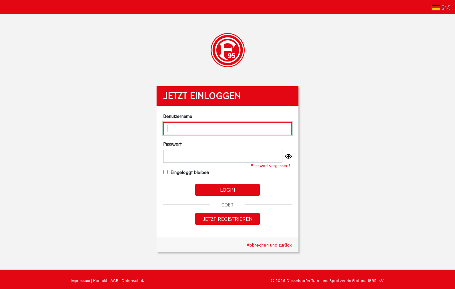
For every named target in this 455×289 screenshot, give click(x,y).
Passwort (172, 144)
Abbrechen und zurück (269, 245)
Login (227, 189)
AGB (114, 280)
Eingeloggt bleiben (186, 172)
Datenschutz (133, 280)
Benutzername (177, 116)
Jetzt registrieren (227, 218)
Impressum (80, 280)
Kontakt (100, 280)
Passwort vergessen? (270, 165)
